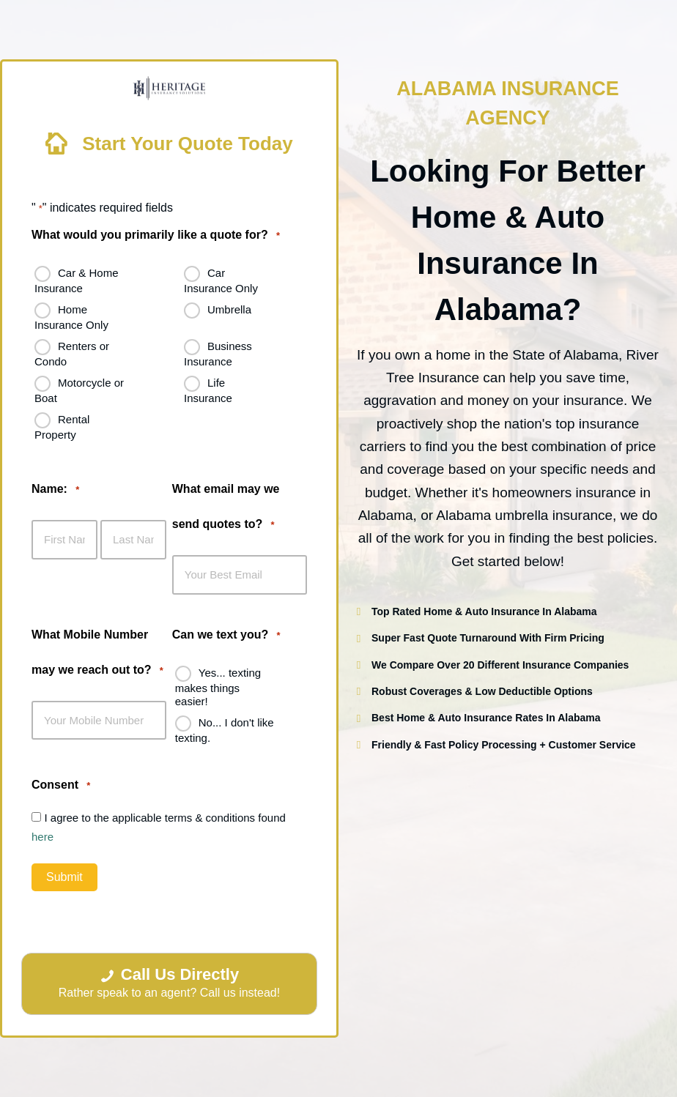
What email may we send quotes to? (226, 511)
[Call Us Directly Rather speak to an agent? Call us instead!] (169, 984)
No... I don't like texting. (224, 729)
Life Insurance (208, 390)
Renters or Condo (71, 354)
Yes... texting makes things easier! (218, 686)
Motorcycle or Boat (79, 390)
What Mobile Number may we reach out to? (97, 656)
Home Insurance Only (71, 317)
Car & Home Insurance (76, 280)
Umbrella (229, 309)
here (42, 836)
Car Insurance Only (221, 280)
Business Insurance (218, 354)
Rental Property (61, 427)
